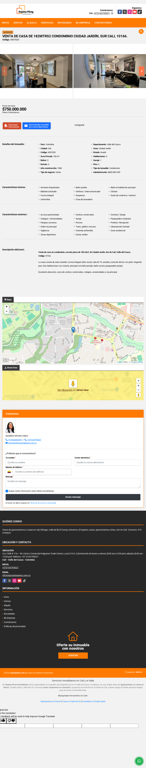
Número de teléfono (14, 467)
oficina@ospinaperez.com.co (16, 575)
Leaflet (119, 362)
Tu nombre (11, 458)
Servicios (47, 22)
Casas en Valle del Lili (71, 701)
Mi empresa (83, 22)
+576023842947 (15, 440)
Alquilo (32, 22)
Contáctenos (103, 22)
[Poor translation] (11, 721)
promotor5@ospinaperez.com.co (22, 443)
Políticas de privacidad (14, 626)
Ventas (18, 22)
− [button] (7, 311)
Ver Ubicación (65, 390)
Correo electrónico (83, 458)
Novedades (65, 22)
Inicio (5, 22)
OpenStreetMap (137, 362)
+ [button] (7, 307)
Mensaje (10, 476)
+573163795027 (102, 13)
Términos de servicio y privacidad (43, 503)
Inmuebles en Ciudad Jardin (93, 701)
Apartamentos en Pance (50, 701)
